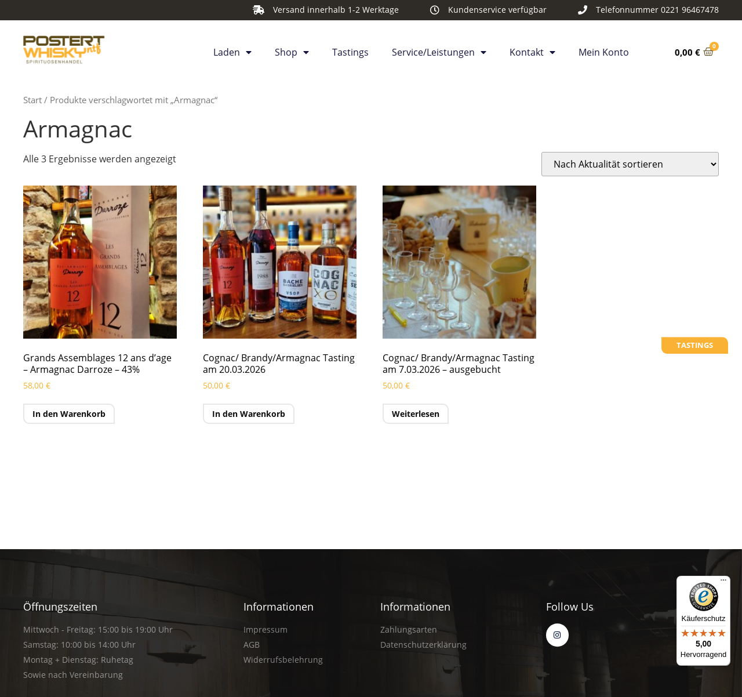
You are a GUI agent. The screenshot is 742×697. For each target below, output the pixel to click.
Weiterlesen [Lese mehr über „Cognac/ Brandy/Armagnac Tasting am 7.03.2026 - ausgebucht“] (415, 413)
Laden (232, 49)
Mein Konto (604, 49)
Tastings (350, 49)
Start (32, 100)
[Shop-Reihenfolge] (630, 164)
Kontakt (532, 49)
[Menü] (723, 583)
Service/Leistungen (439, 49)
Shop (292, 49)
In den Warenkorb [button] (69, 413)
